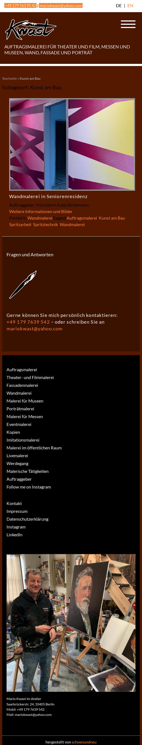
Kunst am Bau (112, 217)
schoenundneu (84, 742)
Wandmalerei (39, 217)
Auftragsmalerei (82, 217)
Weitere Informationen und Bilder (41, 211)
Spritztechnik (45, 224)
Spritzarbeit (20, 224)
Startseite (9, 78)
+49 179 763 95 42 (20, 5)
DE (119, 5)
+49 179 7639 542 (28, 322)
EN (130, 5)
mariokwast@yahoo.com (61, 5)
